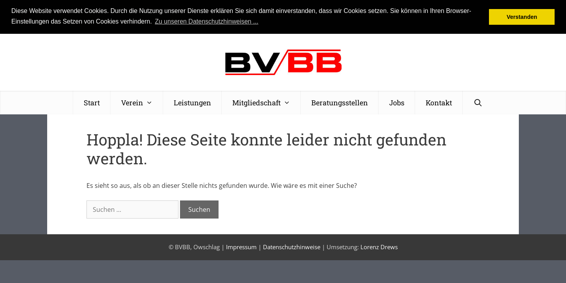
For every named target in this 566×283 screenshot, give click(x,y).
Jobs (396, 102)
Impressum (241, 247)
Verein (142, 102)
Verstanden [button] (522, 17)
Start (92, 102)
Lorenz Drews (379, 247)
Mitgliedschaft (266, 102)
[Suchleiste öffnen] (478, 102)
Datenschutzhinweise (291, 247)
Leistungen (192, 102)
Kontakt (439, 102)
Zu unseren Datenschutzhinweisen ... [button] (206, 21)
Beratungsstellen (339, 102)
